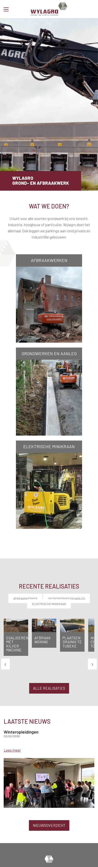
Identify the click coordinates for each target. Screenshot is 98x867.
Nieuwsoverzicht (49, 825)
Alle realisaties (49, 688)
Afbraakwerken (25, 598)
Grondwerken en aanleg (66, 598)
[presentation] (5, 663)
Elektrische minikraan (49, 604)
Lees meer (12, 750)
